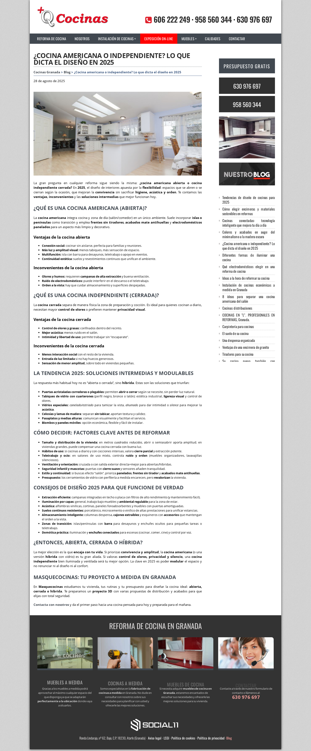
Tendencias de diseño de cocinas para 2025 (248, 200)
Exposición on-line (158, 38)
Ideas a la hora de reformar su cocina (246, 278)
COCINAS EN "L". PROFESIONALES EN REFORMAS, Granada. (248, 317)
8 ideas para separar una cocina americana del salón (248, 299)
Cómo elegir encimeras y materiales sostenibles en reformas (248, 211)
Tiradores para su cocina (238, 354)
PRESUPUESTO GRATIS (247, 66)
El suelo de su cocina (235, 333)
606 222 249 (172, 19)
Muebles (187, 38)
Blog (67, 72)
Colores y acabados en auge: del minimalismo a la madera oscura (248, 234)
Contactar (237, 38)
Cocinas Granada (47, 72)
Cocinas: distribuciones (237, 308)
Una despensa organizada (238, 340)
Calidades (212, 38)
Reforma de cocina (51, 38)
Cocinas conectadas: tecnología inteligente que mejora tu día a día (248, 223)
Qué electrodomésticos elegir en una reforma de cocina (248, 269)
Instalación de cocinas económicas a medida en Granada (248, 287)
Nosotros (82, 38)
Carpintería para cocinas (238, 326)
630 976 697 (254, 19)
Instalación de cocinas (116, 38)
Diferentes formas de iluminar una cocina (248, 257)
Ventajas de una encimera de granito (245, 347)
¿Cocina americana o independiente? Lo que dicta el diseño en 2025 (248, 246)
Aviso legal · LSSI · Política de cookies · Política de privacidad (186, 738)
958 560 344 (213, 19)
